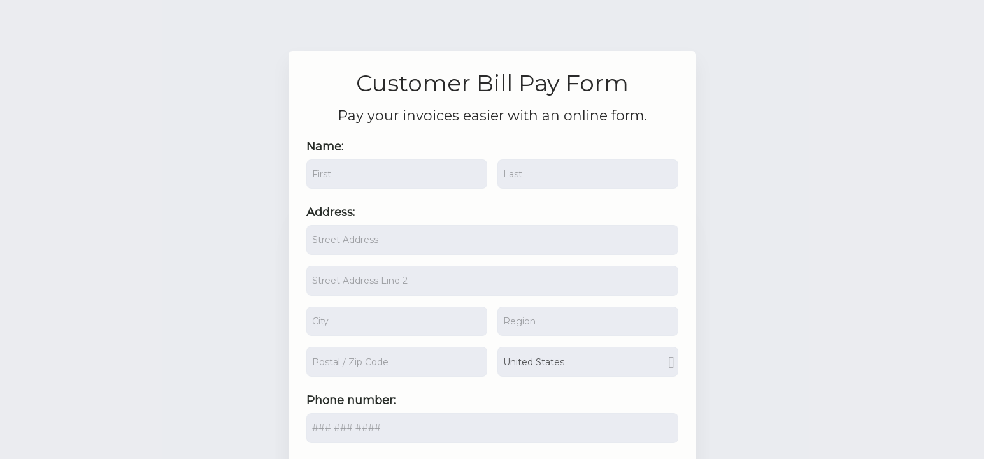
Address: (330, 212)
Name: (324, 147)
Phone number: (351, 400)
